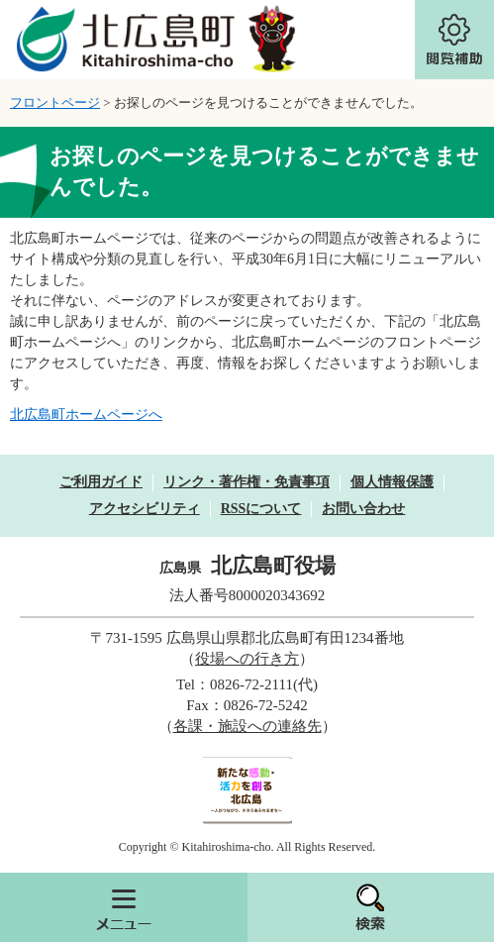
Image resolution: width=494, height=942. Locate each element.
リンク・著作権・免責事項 (246, 481)
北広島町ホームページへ (86, 414)
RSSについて (261, 508)
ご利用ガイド (101, 481)
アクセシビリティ (144, 508)
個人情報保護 (392, 481)
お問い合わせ (363, 508)
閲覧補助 (454, 39)
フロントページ (55, 102)
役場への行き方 (247, 659)
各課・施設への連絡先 (247, 726)
